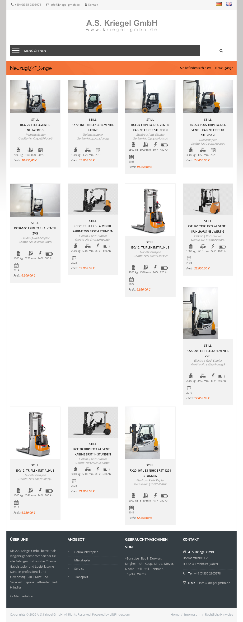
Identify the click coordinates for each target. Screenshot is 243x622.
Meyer (168, 563)
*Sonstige (132, 558)
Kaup (148, 563)
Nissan (130, 569)
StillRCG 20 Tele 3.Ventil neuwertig (35, 125)
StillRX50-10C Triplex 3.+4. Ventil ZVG (35, 228)
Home (175, 614)
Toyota (130, 574)
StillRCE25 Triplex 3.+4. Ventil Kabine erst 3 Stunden (150, 125)
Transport (81, 577)
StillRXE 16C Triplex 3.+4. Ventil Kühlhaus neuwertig (207, 226)
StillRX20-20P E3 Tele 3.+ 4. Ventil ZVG (208, 351)
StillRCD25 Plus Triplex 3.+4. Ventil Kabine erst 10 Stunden (208, 127)
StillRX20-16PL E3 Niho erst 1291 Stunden (150, 470)
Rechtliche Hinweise (219, 614)
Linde (158, 563)
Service (79, 568)
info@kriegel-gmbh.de (65, 4)
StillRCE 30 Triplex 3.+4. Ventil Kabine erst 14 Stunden (92, 449)
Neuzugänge (224, 68)
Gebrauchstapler (86, 552)
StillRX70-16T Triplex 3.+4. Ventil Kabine (93, 125)
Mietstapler (82, 560)
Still (139, 569)
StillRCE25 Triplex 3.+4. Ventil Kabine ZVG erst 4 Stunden (92, 226)
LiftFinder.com (120, 614)
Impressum (192, 614)
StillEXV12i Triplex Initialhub (150, 244)
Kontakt (93, 4)
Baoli (144, 558)
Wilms (141, 574)
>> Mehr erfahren (22, 596)
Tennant (157, 569)
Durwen (155, 558)
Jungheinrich (134, 563)
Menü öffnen (35, 50)
